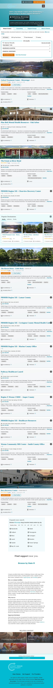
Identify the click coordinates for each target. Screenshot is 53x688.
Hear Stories (28, 2)
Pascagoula (32, 532)
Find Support (40, 2)
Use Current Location (20, 18)
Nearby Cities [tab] (13, 525)
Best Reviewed (29, 37)
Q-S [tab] (35, 525)
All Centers (5, 37)
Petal (30, 546)
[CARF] (11, 140)
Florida (14, 219)
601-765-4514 (5, 327)
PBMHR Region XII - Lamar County (16, 297)
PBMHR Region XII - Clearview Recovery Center (21, 191)
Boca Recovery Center (9, 490)
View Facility (17, 84)
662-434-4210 (5, 378)
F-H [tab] (22, 525)
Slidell (31, 529)
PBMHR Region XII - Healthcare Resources (18, 421)
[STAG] (11, 413)
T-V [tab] (38, 525)
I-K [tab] (25, 525)
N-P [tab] (31, 525)
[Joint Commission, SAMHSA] (11, 509)
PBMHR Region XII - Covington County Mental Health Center (26, 323)
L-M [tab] (28, 525)
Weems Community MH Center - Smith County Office (22, 444)
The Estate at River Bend (11, 161)
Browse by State (25, 563)
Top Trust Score (17, 37)
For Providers (36, 674)
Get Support (26, 674)
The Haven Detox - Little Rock (31, 234)
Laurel (13, 539)
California (9, 219)
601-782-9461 (5, 450)
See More (29, 96)
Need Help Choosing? (21, 54)
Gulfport (13, 532)
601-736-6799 (5, 352)
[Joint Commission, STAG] (11, 389)
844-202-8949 (6, 273)
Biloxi (12, 535)
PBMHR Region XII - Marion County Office (19, 346)
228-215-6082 (5, 167)
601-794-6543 (5, 303)
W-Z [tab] (41, 525)
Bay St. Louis (15, 546)
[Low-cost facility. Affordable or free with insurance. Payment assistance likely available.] (2, 193)
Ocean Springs (33, 542)
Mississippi (17, 522)
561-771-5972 (6, 495)
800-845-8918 (5, 197)
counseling (35, 577)
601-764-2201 (5, 401)
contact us (42, 622)
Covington (32, 535)
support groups (26, 577)
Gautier (13, 542)
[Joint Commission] (11, 99)
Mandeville (14, 529)
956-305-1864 (6, 84)
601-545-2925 (5, 128)
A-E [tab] (19, 525)
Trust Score (32, 591)
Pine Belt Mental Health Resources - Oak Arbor (20, 122)
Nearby (39, 37)
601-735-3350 (5, 425)
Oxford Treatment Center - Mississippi (15, 80)
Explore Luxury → (27, 658)
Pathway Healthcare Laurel (12, 372)
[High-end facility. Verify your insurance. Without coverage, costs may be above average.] (14, 82)
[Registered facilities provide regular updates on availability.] (11, 101)
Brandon (31, 539)
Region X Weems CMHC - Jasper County (17, 397)
